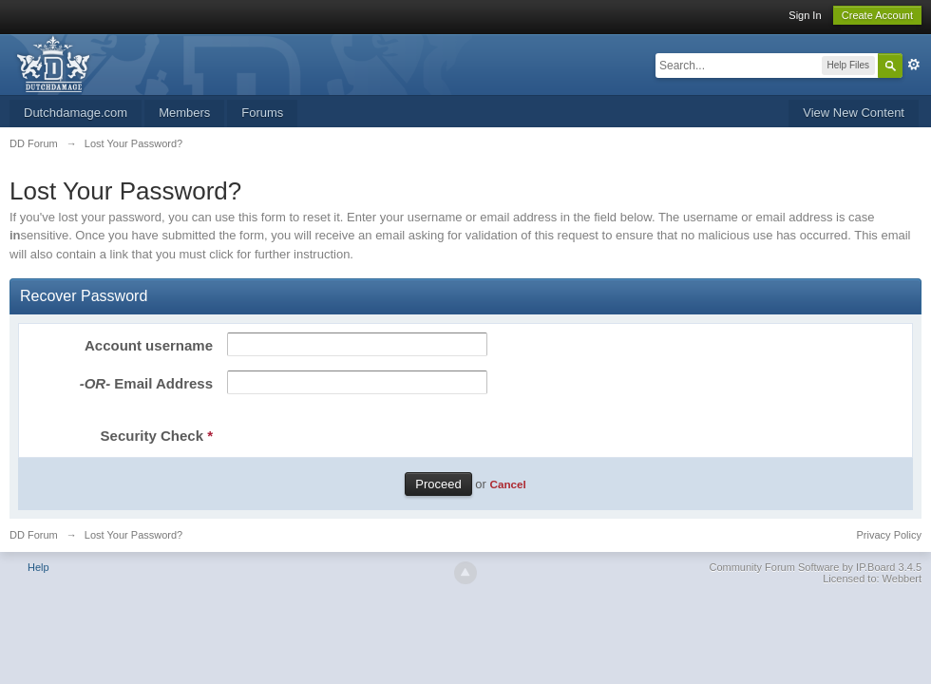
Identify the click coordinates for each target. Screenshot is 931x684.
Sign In (804, 15)
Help (38, 567)
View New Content (853, 112)
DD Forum (34, 535)
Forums (262, 112)
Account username (149, 345)
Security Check (157, 436)
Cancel (507, 484)
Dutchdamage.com (75, 112)
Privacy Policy (889, 535)
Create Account (877, 15)
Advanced (914, 64)
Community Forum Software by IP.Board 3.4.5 (815, 567)
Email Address (146, 383)
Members (184, 112)
